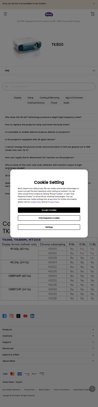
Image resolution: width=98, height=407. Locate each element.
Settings (49, 227)
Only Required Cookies (49, 218)
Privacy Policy (53, 202)
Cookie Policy (35, 202)
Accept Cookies (49, 210)
